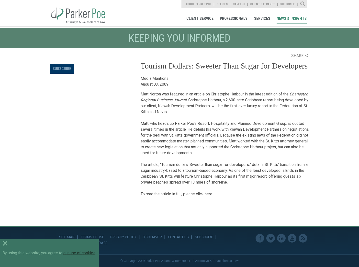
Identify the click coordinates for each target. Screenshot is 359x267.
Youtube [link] (292, 238)
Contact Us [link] (178, 237)
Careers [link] (239, 4)
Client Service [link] (199, 18)
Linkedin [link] (281, 238)
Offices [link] (222, 4)
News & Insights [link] (292, 18)
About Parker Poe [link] (199, 4)
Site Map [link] (67, 237)
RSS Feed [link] (303, 238)
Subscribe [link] (287, 4)
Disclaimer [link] (152, 237)
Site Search (303, 4)
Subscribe (62, 68)
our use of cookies (79, 253)
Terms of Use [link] (92, 237)
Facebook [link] (260, 238)
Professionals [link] (233, 18)
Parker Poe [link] (81, 12)
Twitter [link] (270, 238)
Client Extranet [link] (262, 4)
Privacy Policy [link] (123, 237)
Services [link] (262, 18)
